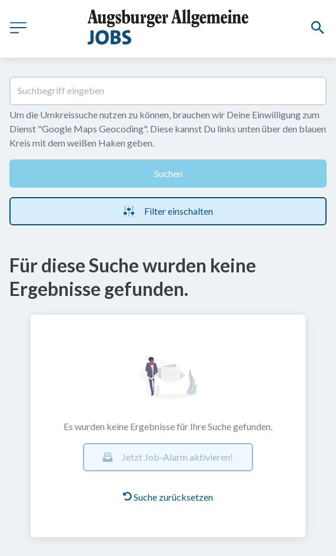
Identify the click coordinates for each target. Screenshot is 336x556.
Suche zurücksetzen (168, 496)
